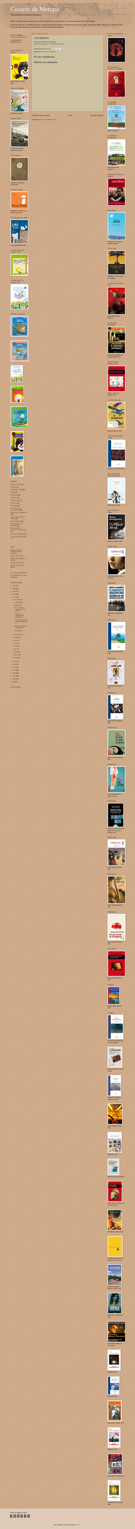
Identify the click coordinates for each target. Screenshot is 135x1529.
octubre (16, 605)
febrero (16, 655)
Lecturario (14, 505)
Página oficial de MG (17, 556)
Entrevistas (14, 495)
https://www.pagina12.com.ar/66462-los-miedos (49, 44)
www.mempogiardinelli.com (19, 37)
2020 (14, 588)
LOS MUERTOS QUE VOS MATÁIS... (20, 627)
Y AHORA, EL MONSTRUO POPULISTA (18, 615)
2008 (14, 682)
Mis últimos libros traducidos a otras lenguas (18, 528)
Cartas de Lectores (16, 484)
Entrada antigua (96, 115)
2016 (14, 661)
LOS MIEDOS (18, 631)
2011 (14, 676)
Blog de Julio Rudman (17, 563)
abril (15, 649)
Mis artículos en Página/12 (48, 51)
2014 (14, 667)
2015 (14, 664)
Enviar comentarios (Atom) (48, 119)
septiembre (17, 634)
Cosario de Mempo (35, 9)
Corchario (13, 487)
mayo (16, 646)
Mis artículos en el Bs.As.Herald (16, 509)
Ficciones (13, 497)
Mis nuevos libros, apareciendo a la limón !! (20, 609)
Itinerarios (14, 503)
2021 (14, 585)
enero (16, 657)
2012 (14, 673)
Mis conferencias (16, 521)
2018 (14, 594)
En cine (13, 492)
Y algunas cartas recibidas (18, 537)
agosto (16, 637)
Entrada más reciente (41, 115)
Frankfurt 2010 (15, 500)
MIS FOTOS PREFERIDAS (19, 573)
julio (15, 640)
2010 (14, 679)
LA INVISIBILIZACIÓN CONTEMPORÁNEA (20, 621)
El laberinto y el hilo (16, 489)
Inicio (70, 115)
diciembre (17, 599)
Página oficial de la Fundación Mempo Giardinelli (16, 551)
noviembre (17, 602)
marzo (16, 652)
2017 (14, 597)
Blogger (78, 1525)
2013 (14, 670)
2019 (14, 591)
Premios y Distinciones (17, 534)
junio (16, 643)
